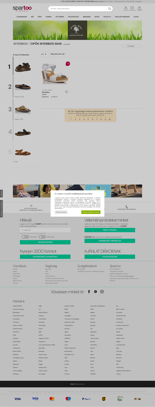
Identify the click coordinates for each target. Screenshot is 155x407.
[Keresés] (109, 8)
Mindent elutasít (61, 212)
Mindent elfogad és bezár (91, 212)
